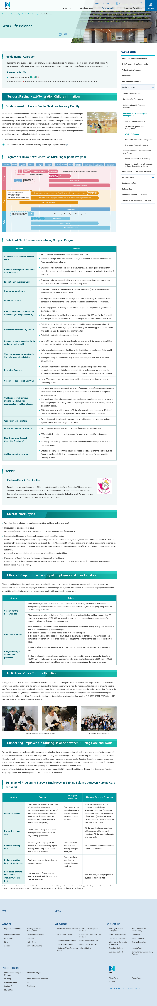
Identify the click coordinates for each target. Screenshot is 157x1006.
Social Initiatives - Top (131, 101)
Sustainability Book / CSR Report (136, 208)
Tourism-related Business (66, 941)
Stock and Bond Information (37, 979)
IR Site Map (8, 990)
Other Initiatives (85, 948)
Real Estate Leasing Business (67, 929)
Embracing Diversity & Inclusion (136, 152)
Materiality (127, 81)
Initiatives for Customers (133, 106)
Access (7, 946)
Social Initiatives (30, 14)
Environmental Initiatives (133, 88)
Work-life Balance (132, 142)
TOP (4, 911)
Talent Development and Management (134, 135)
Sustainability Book (116, 952)
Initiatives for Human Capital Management (135, 122)
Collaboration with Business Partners (134, 114)
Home (4, 14)
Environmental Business (88, 944)
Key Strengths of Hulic (12, 929)
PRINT (65, 34)
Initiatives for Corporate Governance (132, 180)
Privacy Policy (113, 978)
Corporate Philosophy (12, 935)
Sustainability (108, 8)
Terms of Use (136, 978)
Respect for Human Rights (135, 129)
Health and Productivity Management (139, 147)
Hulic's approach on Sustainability (131, 66)
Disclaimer (31, 986)
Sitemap (106, 3)
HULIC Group (31, 942)
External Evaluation (130, 188)
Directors (30, 938)
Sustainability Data (130, 195)
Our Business (86, 8)
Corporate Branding (34, 946)
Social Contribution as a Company (137, 166)
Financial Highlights (34, 973)
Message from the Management (136, 59)
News (97, 3)
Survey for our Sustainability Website (134, 216)
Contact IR (8, 986)
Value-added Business (65, 935)
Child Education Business (88, 941)
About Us (66, 8)
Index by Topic (128, 202)
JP (119, 3)
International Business (65, 944)
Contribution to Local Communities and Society (137, 159)
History (7, 942)
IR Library (7, 979)
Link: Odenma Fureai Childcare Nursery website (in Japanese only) (37, 144)
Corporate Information (35, 935)
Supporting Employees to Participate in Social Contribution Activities (139, 172)
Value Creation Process (132, 74)
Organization (9, 938)
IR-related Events (10, 982)
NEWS (58, 911)
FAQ (28, 982)
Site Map (151, 8)
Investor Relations (133, 8)
